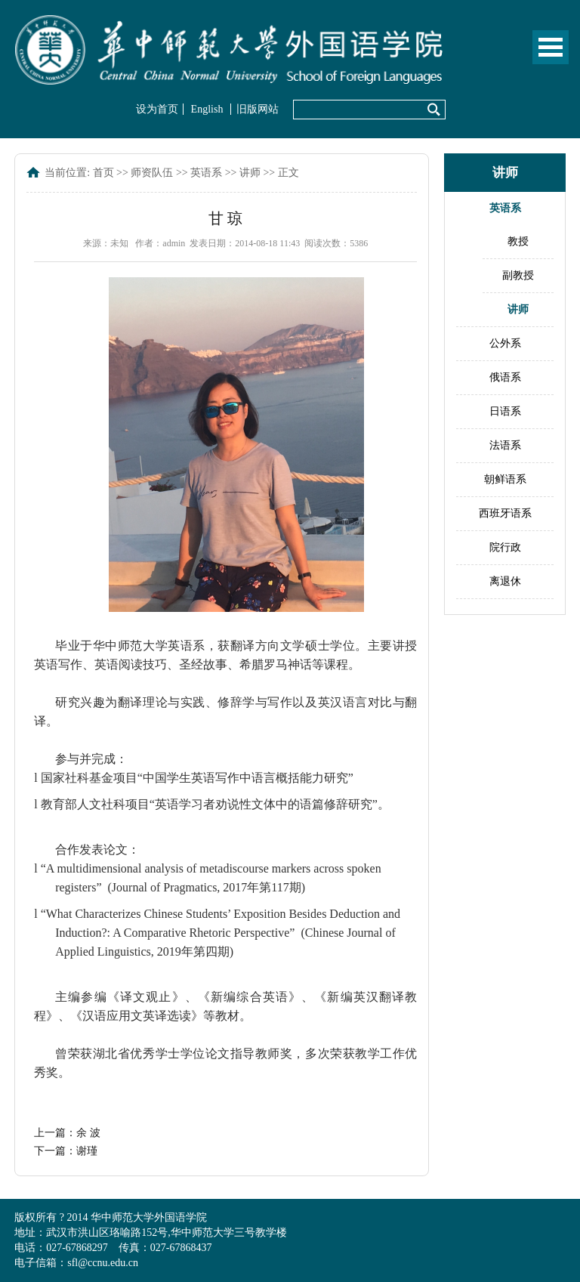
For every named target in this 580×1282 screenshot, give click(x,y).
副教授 (518, 275)
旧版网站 (257, 109)
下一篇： (65, 1151)
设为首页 (157, 109)
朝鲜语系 (505, 479)
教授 (518, 241)
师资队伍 (152, 172)
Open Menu (550, 47)
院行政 (505, 547)
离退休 (505, 581)
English (207, 109)
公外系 (505, 343)
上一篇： (67, 1132)
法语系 (505, 445)
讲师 (250, 172)
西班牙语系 (505, 513)
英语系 (206, 172)
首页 (103, 172)
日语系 (505, 411)
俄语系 (505, 377)
